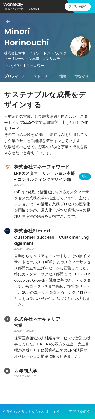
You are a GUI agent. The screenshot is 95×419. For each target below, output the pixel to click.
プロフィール (14, 76)
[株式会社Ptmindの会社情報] (7, 231)
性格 (62, 76)
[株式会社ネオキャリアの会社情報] (7, 319)
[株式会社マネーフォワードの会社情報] (7, 167)
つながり (81, 76)
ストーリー (42, 76)
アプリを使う (78, 6)
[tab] (14, 76)
